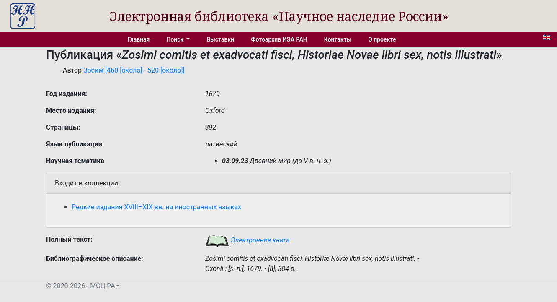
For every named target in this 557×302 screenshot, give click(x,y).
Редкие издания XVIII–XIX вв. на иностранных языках (156, 207)
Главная (139, 39)
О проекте (382, 39)
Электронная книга (247, 240)
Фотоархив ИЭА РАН (279, 39)
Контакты (337, 39)
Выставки (220, 39)
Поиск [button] (175, 39)
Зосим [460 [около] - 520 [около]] (134, 70)
